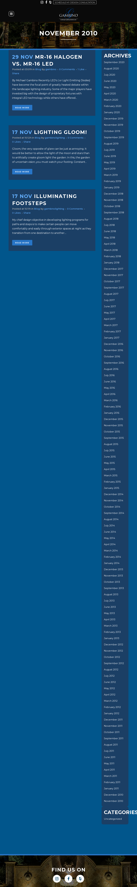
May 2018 (110, 237)
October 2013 (112, 581)
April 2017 (110, 318)
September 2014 (114, 513)
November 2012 (114, 650)
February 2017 (113, 331)
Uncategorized (113, 818)
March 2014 (111, 550)
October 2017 (112, 281)
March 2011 (111, 775)
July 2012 (110, 675)
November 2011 (113, 725)
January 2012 (112, 713)
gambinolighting (56, 137)
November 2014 (114, 500)
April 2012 (110, 694)
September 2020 (114, 62)
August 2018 (112, 218)
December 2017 (114, 268)
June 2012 (110, 682)
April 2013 (110, 619)
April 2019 (110, 168)
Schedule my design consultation (75, 2)
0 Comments (69, 69)
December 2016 (114, 343)
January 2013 (112, 638)
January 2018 (112, 262)
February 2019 (113, 181)
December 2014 (114, 494)
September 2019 (114, 137)
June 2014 (110, 531)
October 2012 (112, 657)
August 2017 (112, 293)
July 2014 (110, 525)
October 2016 (112, 356)
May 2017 (109, 312)
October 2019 (112, 131)
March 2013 (111, 625)
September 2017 (114, 287)
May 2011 (109, 763)
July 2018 (110, 225)
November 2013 (114, 575)
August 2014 (112, 519)
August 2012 (112, 669)
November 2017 (114, 275)
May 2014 (109, 538)
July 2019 (110, 149)
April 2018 (110, 243)
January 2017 (112, 337)
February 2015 (113, 481)
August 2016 (112, 369)
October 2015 (112, 431)
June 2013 (110, 606)
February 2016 (113, 406)
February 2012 (113, 707)
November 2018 (114, 199)
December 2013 (114, 569)
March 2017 (111, 325)
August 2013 (112, 594)
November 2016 (114, 350)
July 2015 (109, 450)
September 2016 (114, 362)
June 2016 (110, 381)
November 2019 (114, 124)
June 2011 (110, 757)
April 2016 (110, 394)
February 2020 (113, 106)
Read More (22, 108)
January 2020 (112, 112)
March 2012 (111, 700)
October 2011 (112, 732)
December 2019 (114, 118)
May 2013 (109, 613)
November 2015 (114, 425)
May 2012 (109, 688)
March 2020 (111, 99)
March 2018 (111, 250)
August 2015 (112, 444)
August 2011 (111, 744)
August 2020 (112, 68)
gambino (53, 69)
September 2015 (114, 437)
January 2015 (112, 487)
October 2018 (112, 206)
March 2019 (111, 174)
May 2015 (109, 462)
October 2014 (112, 506)
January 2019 (112, 187)
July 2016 (109, 375)
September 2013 (114, 588)
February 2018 (113, 256)
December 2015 (114, 419)
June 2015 (110, 456)
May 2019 (109, 162)
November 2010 (114, 801)
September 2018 (114, 212)
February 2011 (112, 782)
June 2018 (110, 231)
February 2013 (113, 631)
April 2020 (110, 93)
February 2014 (113, 556)
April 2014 (110, 544)
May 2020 (110, 87)
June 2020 (110, 81)
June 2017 (110, 306)
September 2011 (114, 738)
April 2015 (110, 469)
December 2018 (114, 193)
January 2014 (112, 563)
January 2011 (112, 788)
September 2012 (114, 663)
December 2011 (113, 719)
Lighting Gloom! (60, 132)
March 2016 (111, 400)
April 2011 (109, 769)
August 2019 (112, 143)
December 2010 (114, 794)
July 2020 (110, 74)
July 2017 (110, 300)
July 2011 (109, 750)
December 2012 (114, 644)
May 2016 (109, 387)
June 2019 (110, 156)
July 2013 (110, 600)
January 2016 (112, 412)
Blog (40, 69)
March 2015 (111, 475)
